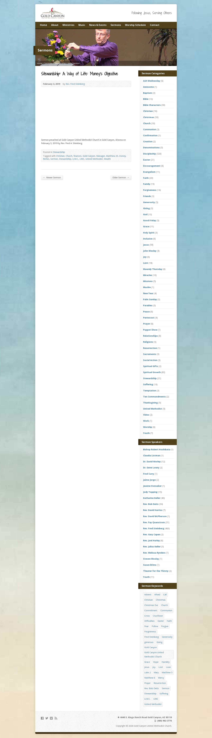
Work (146, 420)
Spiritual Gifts (150, 366)
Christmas (148, 117)
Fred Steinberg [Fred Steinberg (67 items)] (151, 636)
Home (43, 25)
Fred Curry (148, 473)
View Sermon (74, 63)
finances (78, 156)
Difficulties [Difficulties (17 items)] (149, 621)
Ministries (68, 25)
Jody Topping (150, 492)
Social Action (150, 360)
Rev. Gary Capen (151, 534)
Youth (146, 433)
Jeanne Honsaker (152, 485)
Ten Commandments (154, 396)
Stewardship (60, 63)
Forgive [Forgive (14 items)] (164, 626)
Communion (149, 129)
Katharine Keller (151, 498)
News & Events (97, 25)
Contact (154, 25)
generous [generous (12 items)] (148, 642)
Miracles (147, 275)
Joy (145, 256)
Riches (46, 158)
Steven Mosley (151, 558)
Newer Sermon (52, 177)
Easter (146, 159)
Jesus (146, 244)
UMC (82, 158)
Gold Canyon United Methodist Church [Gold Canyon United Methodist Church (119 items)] (154, 654)
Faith (146, 177)
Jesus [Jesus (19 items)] (146, 667)
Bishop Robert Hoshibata (156, 449)
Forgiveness (149, 190)
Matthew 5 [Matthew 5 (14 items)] (167, 672)
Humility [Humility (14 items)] (166, 662)
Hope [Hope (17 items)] (155, 662)
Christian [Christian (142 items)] (148, 599)
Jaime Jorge (149, 479)
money (122, 156)
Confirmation (150, 135)
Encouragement (151, 165)
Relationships (150, 335)
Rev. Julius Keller (152, 546)
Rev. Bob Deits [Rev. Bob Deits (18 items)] (151, 688)
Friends (147, 196)
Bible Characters (152, 105)
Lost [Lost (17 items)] (160, 667)
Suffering (148, 384)
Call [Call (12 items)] (165, 594)
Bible (145, 99)
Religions (148, 341)
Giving (146, 208)
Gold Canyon (89, 156)
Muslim (147, 287)
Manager (100, 156)
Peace (146, 311)
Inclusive (147, 238)
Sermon (54, 158)
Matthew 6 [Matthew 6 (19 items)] (149, 677)
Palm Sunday (150, 299)
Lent (145, 262)
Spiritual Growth (152, 372)
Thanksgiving (150, 402)
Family (146, 184)
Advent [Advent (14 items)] (147, 594)
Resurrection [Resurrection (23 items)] (160, 683)
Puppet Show (150, 329)
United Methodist (94, 158)
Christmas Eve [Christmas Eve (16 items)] (151, 605)
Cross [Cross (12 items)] (147, 615)
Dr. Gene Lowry (151, 467)
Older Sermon (120, 177)
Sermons (116, 25)
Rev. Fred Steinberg (75, 83)
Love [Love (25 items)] (168, 667)
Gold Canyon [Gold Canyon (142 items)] (150, 647)
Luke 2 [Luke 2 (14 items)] (147, 672)
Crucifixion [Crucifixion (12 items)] (158, 615)
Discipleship (149, 153)
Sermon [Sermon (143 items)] (165, 688)
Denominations (151, 147)
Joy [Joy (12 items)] (153, 667)
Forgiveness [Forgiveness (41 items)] (150, 631)
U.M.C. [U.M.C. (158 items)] (147, 698)
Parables (147, 305)
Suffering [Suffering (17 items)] (164, 693)
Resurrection (150, 348)
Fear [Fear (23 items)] (146, 626)
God (145, 214)
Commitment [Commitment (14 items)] (150, 610)
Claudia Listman (151, 455)
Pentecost (148, 317)
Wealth (107, 158)
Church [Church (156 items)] (164, 605)
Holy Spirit (148, 232)
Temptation (149, 390)
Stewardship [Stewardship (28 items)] (150, 693)
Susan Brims (149, 564)
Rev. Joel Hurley (151, 540)
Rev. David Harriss (152, 510)
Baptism (147, 92)
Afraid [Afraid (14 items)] (157, 594)
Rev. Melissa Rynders (154, 552)
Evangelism (149, 171)
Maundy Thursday (152, 269)
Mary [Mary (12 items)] (156, 672)
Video (146, 414)
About (54, 25)
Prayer (146, 323)
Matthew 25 (112, 156)
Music (81, 25)
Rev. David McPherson (155, 516)
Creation (147, 141)
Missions (148, 281)
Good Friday (149, 220)
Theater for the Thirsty (155, 570)
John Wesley (149, 250)
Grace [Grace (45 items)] (147, 662)
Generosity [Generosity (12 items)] (167, 636)
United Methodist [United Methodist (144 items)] (153, 704)
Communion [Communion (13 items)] (166, 610)
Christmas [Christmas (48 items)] (161, 599)
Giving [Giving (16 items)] (159, 642)
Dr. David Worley (152, 461)
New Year (148, 293)
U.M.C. (75, 158)
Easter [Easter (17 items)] (161, 621)
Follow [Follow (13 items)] (155, 626)
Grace (146, 226)
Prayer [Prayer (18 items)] (147, 683)
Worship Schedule (135, 25)
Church (69, 156)
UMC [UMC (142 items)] (155, 698)
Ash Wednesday (151, 80)
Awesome (148, 86)
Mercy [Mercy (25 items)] (161, 677)
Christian (60, 156)
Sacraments (149, 354)
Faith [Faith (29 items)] (169, 621)
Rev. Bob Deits (150, 504)
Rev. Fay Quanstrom (154, 522)
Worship (147, 427)
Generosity (149, 202)
